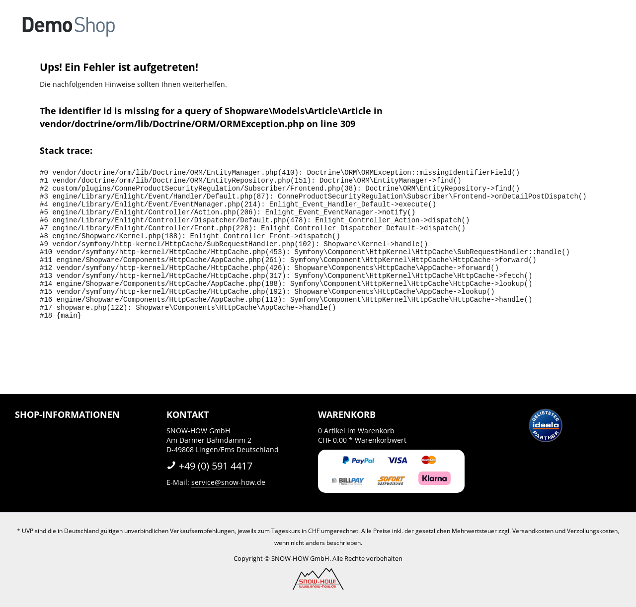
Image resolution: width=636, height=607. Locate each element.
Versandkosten (533, 531)
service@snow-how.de (228, 482)
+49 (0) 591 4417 (209, 465)
